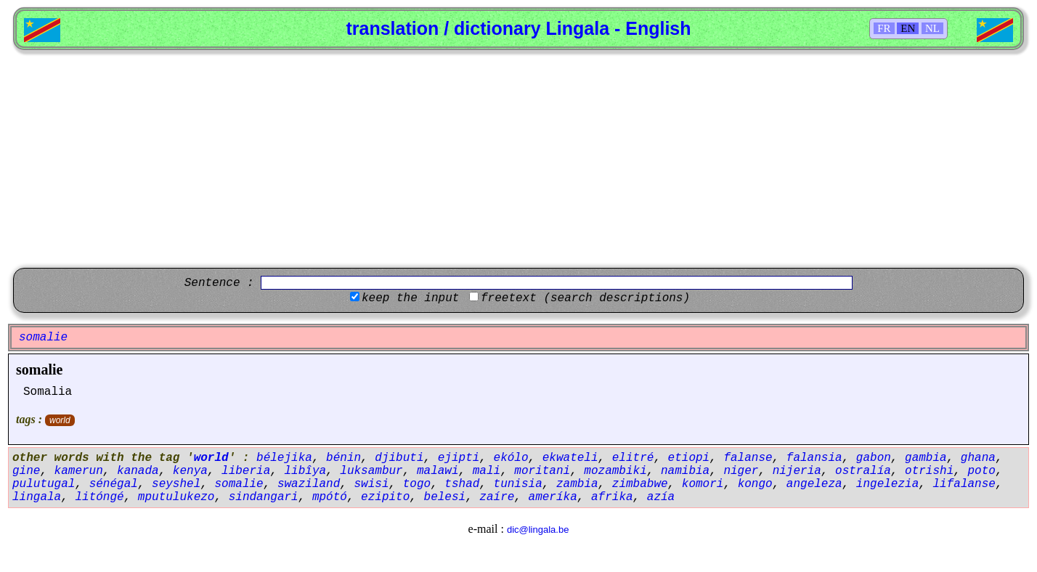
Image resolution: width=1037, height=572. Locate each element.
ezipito (385, 497)
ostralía (863, 471)
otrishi (929, 471)
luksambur (371, 471)
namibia (685, 471)
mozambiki (615, 471)
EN (907, 28)
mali (486, 471)
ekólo (511, 458)
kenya (190, 471)
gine (26, 471)
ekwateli (570, 458)
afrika (612, 497)
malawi (438, 471)
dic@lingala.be (538, 529)
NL (932, 28)
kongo (755, 484)
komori (703, 484)
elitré (633, 458)
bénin (343, 458)
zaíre (496, 497)
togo (417, 484)
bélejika (284, 458)
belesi (445, 497)
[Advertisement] (518, 159)
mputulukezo (176, 497)
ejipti (459, 458)
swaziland (308, 484)
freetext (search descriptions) (585, 298)
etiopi (689, 458)
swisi (371, 484)
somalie (39, 369)
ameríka (553, 497)
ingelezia (887, 484)
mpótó (329, 497)
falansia (814, 458)
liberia (245, 471)
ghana (978, 458)
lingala (36, 497)
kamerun (78, 471)
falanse (747, 458)
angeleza (814, 484)
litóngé (99, 497)
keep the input (410, 298)
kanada (138, 471)
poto (981, 471)
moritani (542, 471)
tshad (461, 484)
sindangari (263, 497)
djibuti (399, 458)
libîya (305, 471)
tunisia (518, 484)
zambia (577, 484)
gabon (873, 458)
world (59, 420)
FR (883, 28)
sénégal (113, 484)
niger (740, 471)
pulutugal (43, 484)
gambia (926, 458)
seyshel (176, 484)
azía (661, 497)
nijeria (797, 471)
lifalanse (963, 484)
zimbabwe (640, 484)
